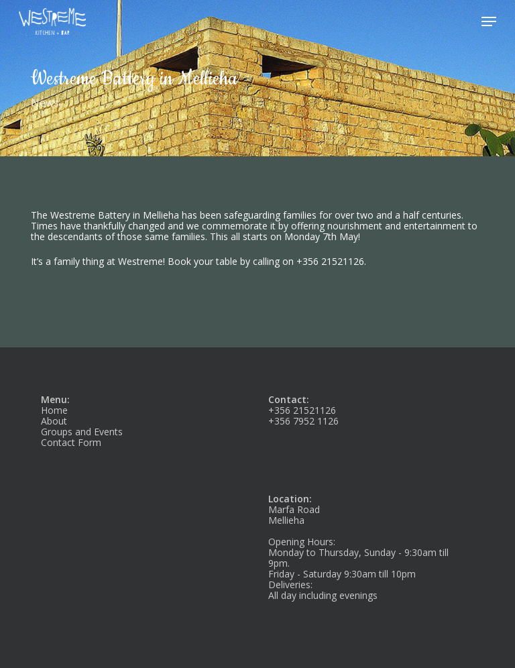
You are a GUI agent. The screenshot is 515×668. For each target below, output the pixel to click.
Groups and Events (82, 431)
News (45, 102)
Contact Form (71, 442)
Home (54, 410)
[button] (488, 21)
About (54, 420)
